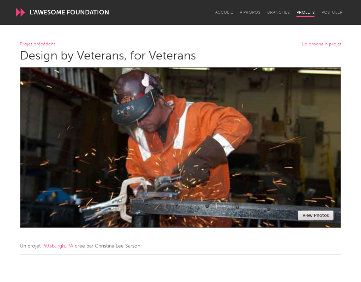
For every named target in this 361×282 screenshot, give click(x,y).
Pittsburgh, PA (57, 246)
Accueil (224, 12)
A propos (250, 12)
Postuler (332, 12)
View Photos (315, 215)
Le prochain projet (321, 44)
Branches (278, 12)
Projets (305, 12)
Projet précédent (37, 44)
